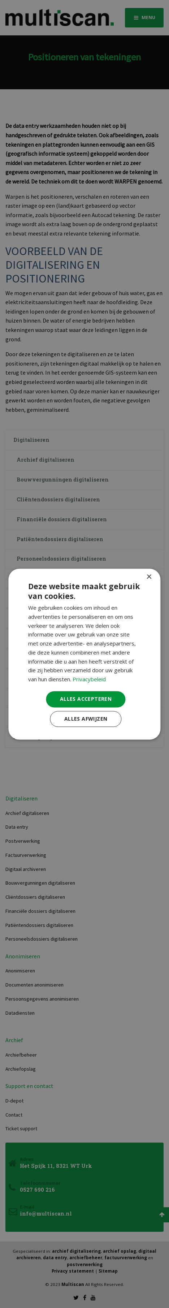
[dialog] (84, 654)
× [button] (149, 577)
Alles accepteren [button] (86, 698)
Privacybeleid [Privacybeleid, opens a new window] (89, 679)
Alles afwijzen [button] (86, 718)
